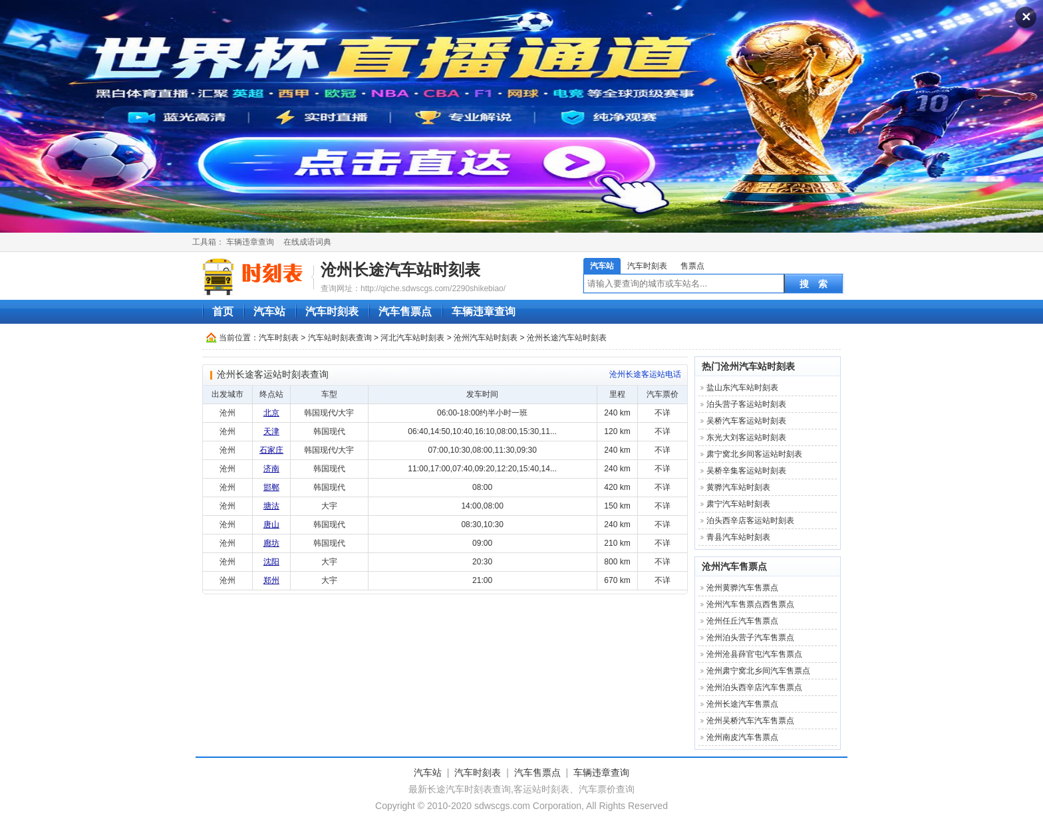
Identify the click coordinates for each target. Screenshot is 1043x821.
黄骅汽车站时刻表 (738, 487)
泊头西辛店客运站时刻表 (750, 520)
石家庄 (271, 450)
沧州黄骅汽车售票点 (742, 587)
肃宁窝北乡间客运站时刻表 (754, 454)
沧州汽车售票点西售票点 (750, 604)
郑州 (271, 580)
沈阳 (271, 561)
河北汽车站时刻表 (412, 337)
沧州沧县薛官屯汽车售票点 (754, 654)
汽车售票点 (405, 311)
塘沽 (271, 506)
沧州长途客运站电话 (645, 374)
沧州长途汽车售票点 (742, 704)
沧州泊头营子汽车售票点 (750, 637)
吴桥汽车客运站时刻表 (746, 420)
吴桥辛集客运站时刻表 (746, 470)
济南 (271, 468)
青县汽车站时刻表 (738, 537)
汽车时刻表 (647, 266)
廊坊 (271, 543)
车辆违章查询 (250, 242)
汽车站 (602, 266)
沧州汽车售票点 (734, 566)
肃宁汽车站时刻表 (738, 504)
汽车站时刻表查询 (340, 337)
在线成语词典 (307, 242)
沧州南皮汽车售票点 (742, 737)
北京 (271, 412)
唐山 (271, 524)
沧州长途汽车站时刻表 (400, 270)
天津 (271, 431)
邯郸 (271, 487)
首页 (222, 311)
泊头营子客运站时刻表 (746, 404)
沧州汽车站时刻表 (486, 337)
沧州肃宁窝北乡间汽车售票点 (758, 670)
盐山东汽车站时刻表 (742, 387)
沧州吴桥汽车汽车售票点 (750, 720)
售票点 (692, 266)
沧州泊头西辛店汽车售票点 (754, 687)
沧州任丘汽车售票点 (742, 621)
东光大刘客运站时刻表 (746, 437)
